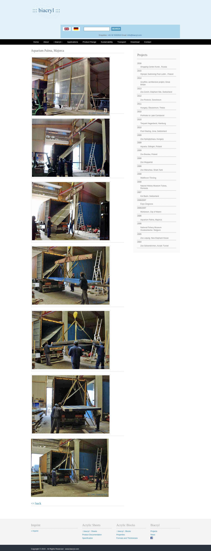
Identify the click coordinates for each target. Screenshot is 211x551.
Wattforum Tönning (148, 178)
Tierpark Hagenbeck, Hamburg (153, 123)
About (46, 42)
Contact (147, 42)
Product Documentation (92, 535)
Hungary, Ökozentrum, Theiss (152, 108)
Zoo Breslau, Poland (148, 154)
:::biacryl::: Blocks (123, 531)
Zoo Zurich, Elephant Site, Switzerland (156, 92)
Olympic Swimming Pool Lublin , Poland (156, 74)
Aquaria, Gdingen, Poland (151, 146)
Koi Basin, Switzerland (149, 196)
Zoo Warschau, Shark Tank (151, 170)
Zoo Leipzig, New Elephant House (154, 238)
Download (135, 42)
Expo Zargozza (146, 204)
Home (36, 42)
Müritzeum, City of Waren (150, 212)
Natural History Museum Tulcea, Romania (153, 187)
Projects (153, 531)
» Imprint (34, 531)
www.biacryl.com (72, 549)
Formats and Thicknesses (127, 538)
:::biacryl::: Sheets (89, 531)
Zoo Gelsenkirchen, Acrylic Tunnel (154, 246)
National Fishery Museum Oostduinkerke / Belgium (151, 228)
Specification (87, 538)
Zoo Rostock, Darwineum (150, 100)
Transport (121, 42)
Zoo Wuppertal (146, 162)
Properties (120, 535)
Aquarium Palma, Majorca (151, 220)
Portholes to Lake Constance (152, 115)
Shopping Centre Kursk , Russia (153, 67)
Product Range (89, 42)
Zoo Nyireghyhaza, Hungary (152, 139)
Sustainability (107, 42)
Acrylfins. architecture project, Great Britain (155, 83)
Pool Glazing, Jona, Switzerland (153, 131)
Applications (72, 42)
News (152, 535)
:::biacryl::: (58, 42)
